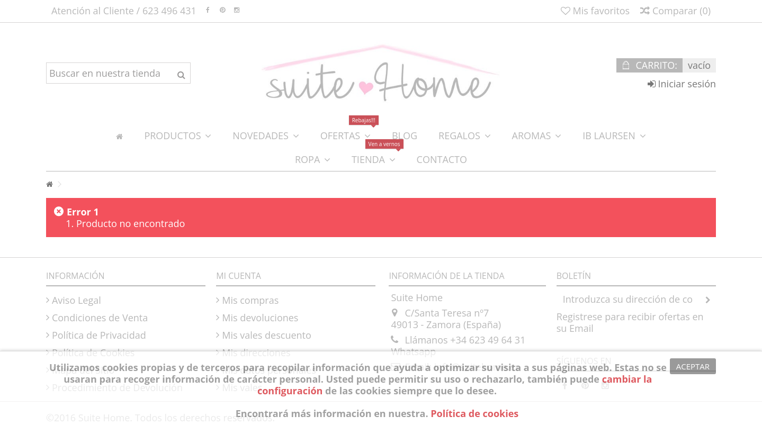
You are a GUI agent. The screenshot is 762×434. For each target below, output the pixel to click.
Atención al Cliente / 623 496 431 (123, 10)
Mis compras (250, 300)
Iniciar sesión (682, 83)
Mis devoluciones (260, 317)
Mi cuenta (238, 276)
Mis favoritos (595, 10)
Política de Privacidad (99, 335)
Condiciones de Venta (100, 317)
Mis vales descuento (266, 335)
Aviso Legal (76, 300)
